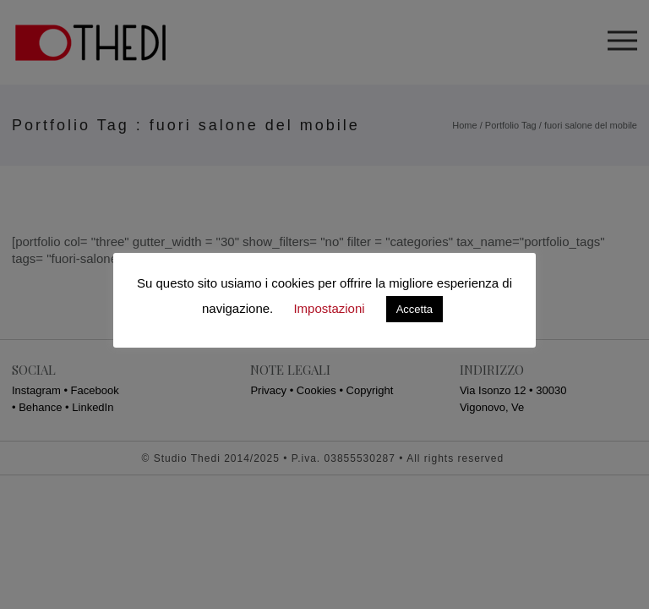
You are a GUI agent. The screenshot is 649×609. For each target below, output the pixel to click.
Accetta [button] (414, 309)
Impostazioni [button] (328, 308)
